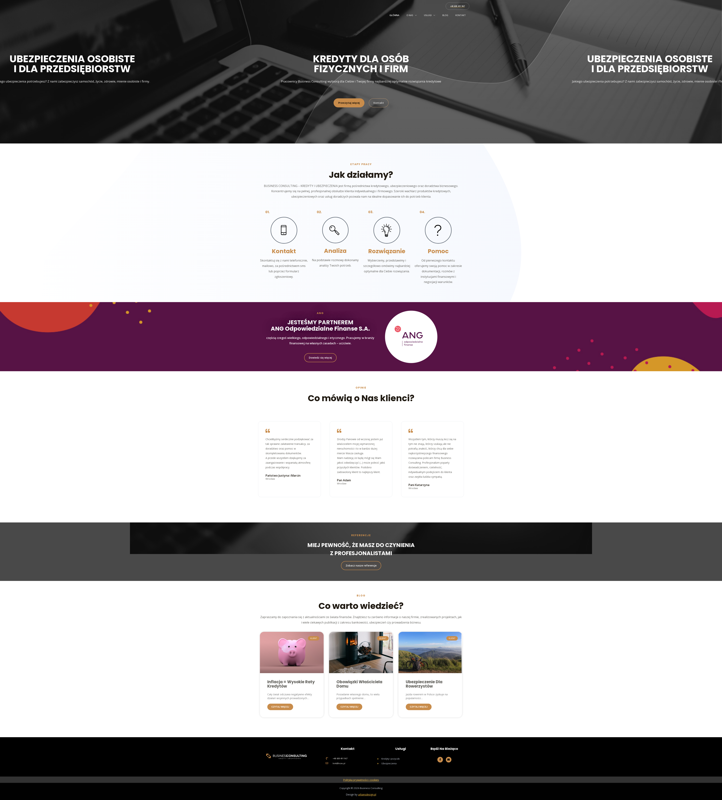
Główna (394, 15)
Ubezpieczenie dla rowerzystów (424, 684)
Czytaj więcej (280, 706)
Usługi (428, 15)
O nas (409, 15)
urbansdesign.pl (367, 794)
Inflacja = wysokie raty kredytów (291, 684)
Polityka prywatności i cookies (361, 780)
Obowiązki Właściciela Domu (359, 684)
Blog (445, 15)
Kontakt (460, 15)
